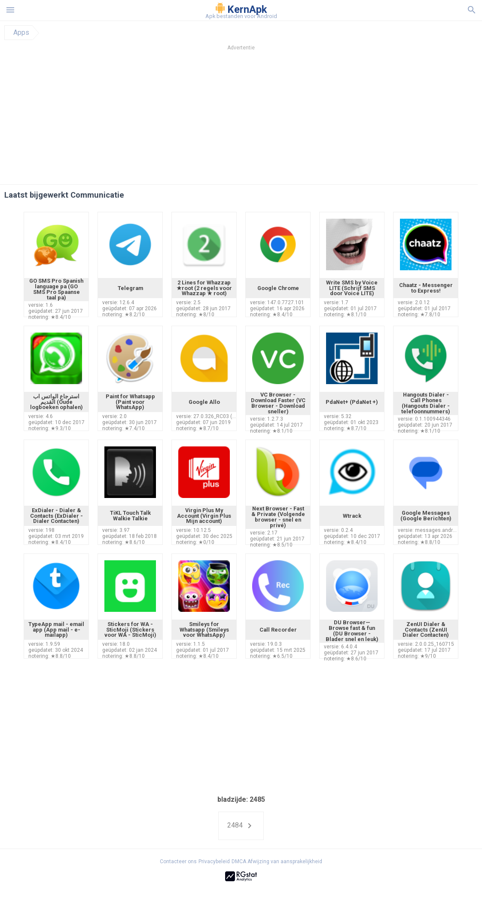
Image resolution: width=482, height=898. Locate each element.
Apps (21, 32)
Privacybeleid (214, 861)
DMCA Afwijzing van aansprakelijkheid (277, 861)
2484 (241, 826)
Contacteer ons (178, 861)
